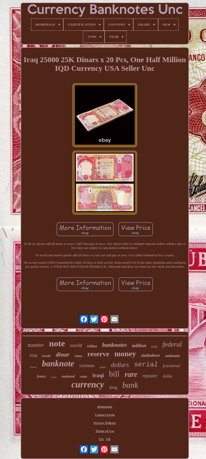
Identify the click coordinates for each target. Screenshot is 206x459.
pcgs (154, 346)
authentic (172, 356)
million (139, 345)
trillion (92, 346)
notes (53, 377)
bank (130, 384)
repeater (150, 375)
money (125, 353)
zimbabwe (150, 355)
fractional (171, 365)
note (57, 343)
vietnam (87, 365)
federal (172, 344)
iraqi (98, 375)
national (68, 376)
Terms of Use (105, 431)
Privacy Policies (105, 423)
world (76, 345)
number (36, 345)
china (78, 356)
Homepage (104, 407)
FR (108, 439)
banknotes (114, 345)
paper (103, 366)
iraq (33, 355)
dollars (120, 364)
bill (114, 373)
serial (146, 364)
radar (83, 376)
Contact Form (105, 415)
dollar (168, 376)
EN (101, 439)
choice (33, 366)
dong (113, 387)
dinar (62, 354)
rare (131, 374)
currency (87, 384)
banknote (58, 363)
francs (41, 376)
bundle (46, 356)
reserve (98, 354)
